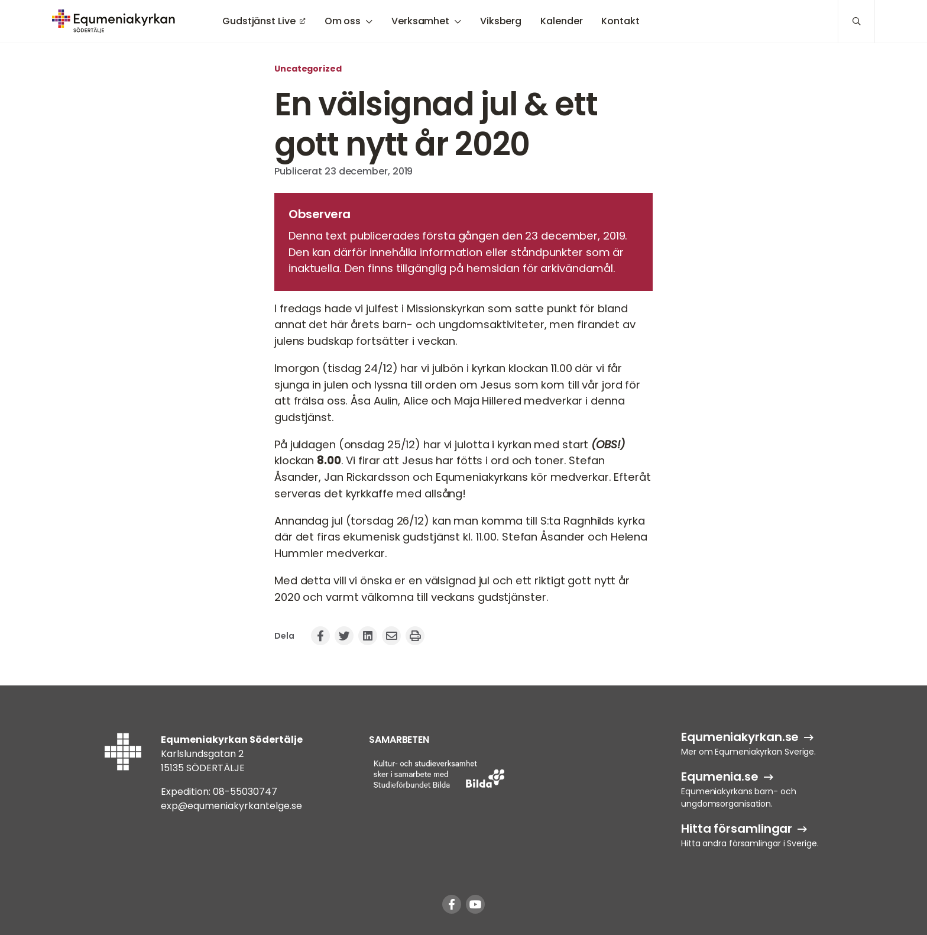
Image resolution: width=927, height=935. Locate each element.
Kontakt (620, 21)
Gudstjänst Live (259, 21)
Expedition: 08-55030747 (219, 791)
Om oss (343, 21)
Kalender (561, 21)
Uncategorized (308, 69)
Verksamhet (420, 21)
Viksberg (500, 21)
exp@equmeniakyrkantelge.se (231, 806)
